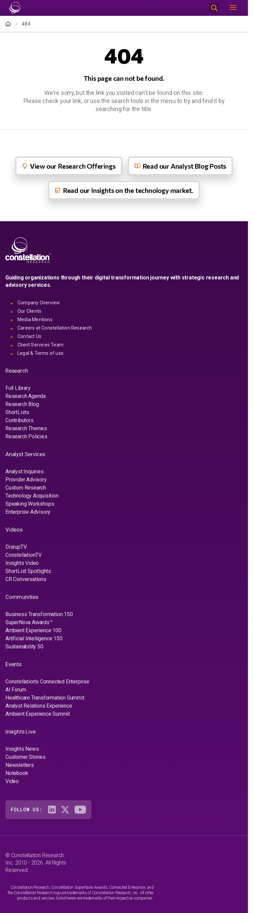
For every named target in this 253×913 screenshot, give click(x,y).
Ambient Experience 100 (33, 630)
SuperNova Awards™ (29, 622)
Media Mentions (34, 319)
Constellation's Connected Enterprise (47, 681)
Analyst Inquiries (24, 471)
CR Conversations (25, 579)
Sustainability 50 (24, 646)
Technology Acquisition (31, 496)
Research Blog (22, 404)
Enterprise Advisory (27, 512)
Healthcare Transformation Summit (44, 698)
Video (12, 781)
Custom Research (25, 487)
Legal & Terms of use (40, 353)
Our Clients (29, 311)
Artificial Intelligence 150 (33, 638)
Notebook (16, 773)
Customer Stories (25, 757)
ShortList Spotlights (28, 571)
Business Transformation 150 (39, 614)
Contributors (19, 420)
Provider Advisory (26, 479)
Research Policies (26, 436)
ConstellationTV (23, 555)
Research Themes (26, 428)
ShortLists (17, 412)
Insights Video (22, 563)
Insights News (22, 749)
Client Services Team (40, 344)
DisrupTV (16, 547)
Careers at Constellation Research (54, 328)
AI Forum (15, 689)
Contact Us (29, 336)
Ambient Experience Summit (37, 714)
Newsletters (19, 765)
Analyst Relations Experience (38, 706)
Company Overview (38, 302)
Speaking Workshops (29, 504)
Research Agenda (25, 396)
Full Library (18, 388)
